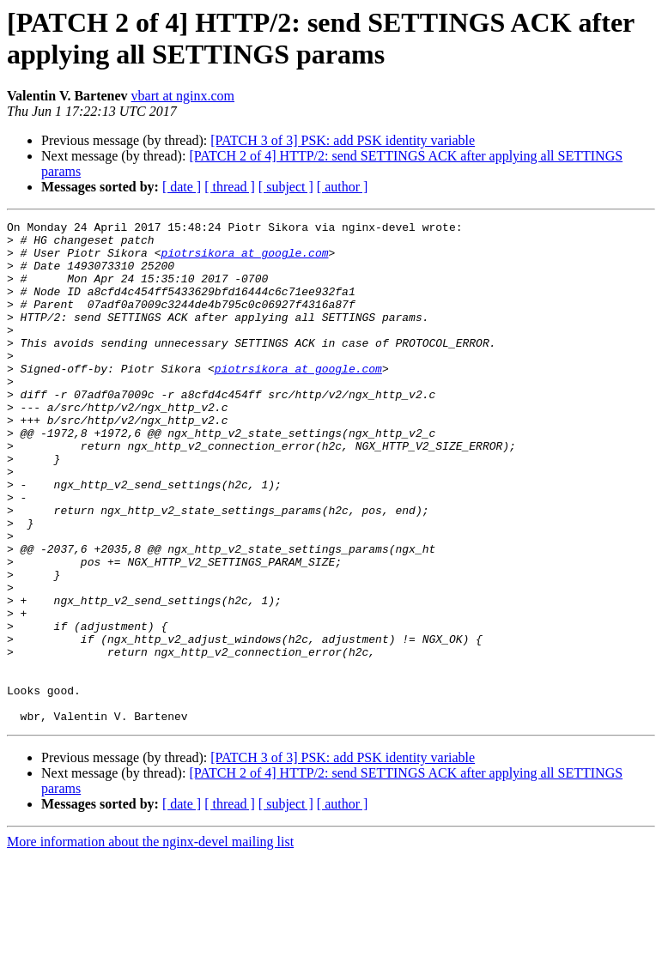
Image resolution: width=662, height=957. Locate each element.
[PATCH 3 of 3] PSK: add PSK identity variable (342, 140)
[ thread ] (229, 186)
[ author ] (342, 186)
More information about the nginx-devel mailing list (150, 942)
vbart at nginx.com (182, 95)
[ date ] (181, 186)
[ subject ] (285, 186)
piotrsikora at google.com (244, 260)
